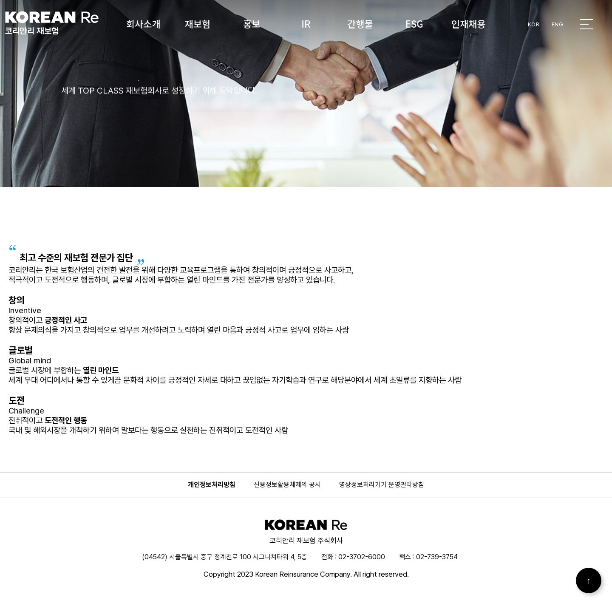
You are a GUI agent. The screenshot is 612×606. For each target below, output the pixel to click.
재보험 (197, 23)
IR (305, 23)
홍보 (251, 23)
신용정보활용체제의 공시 (287, 485)
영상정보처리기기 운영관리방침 (381, 485)
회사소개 (143, 23)
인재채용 (468, 23)
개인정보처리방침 (211, 485)
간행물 (360, 23)
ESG (414, 23)
